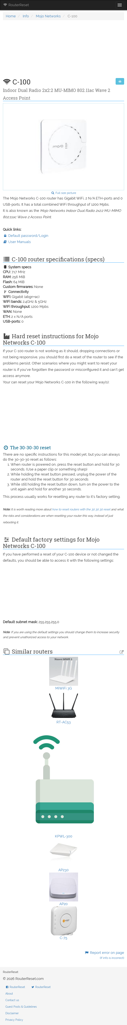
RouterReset (16, 5)
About (9, 993)
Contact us (12, 1000)
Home (11, 16)
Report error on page (104, 955)
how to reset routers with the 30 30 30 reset (81, 509)
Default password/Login (25, 236)
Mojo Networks (48, 16)
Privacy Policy (14, 1019)
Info (26, 16)
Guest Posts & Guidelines (21, 1006)
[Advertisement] (63, 51)
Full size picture (63, 193)
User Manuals (17, 242)
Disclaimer (12, 1013)
